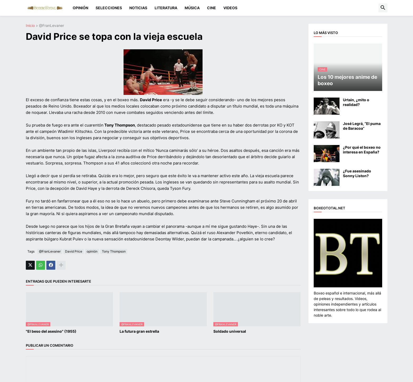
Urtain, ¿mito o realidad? (356, 102)
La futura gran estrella (139, 331)
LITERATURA (166, 8)
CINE (211, 8)
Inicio (30, 26)
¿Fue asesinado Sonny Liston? (357, 173)
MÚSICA (192, 8)
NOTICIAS (138, 8)
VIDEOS (230, 8)
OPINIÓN (80, 8)
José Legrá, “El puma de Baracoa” (362, 125)
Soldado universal (229, 331)
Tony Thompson (114, 251)
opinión (92, 251)
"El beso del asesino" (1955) (51, 331)
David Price (73, 251)
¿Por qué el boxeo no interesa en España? (362, 149)
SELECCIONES (109, 8)
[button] (382, 7)
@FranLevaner (51, 26)
